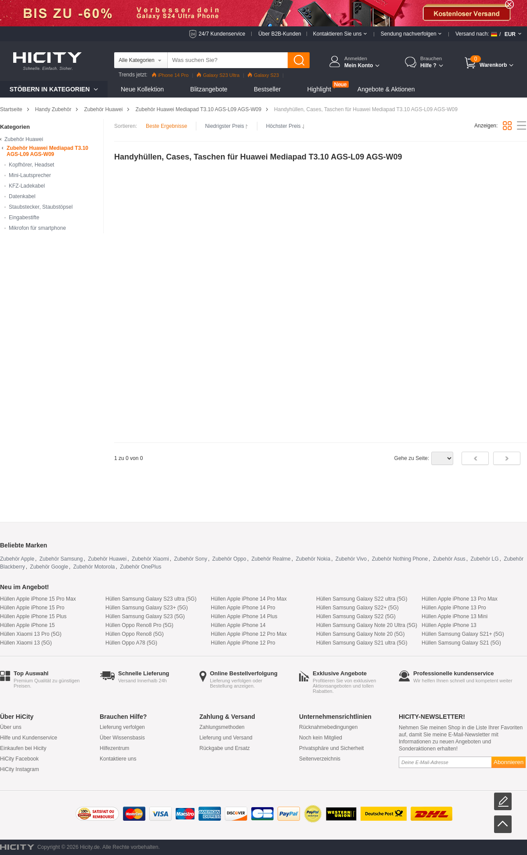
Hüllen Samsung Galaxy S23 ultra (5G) (150, 599)
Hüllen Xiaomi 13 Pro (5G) (30, 634)
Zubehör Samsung (61, 559)
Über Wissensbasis (122, 738)
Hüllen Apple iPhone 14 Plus (244, 616)
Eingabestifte (24, 217)
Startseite (11, 109)
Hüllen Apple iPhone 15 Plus (33, 616)
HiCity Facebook (19, 759)
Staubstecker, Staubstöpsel (40, 207)
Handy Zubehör (53, 109)
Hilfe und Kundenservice (28, 738)
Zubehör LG (485, 559)
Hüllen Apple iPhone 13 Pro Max (460, 599)
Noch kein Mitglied (320, 738)
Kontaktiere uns (118, 759)
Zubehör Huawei (103, 109)
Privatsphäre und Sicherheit (331, 748)
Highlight (319, 89)
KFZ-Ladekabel (27, 186)
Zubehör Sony (190, 559)
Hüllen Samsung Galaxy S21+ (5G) (463, 634)
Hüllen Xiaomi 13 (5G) (26, 643)
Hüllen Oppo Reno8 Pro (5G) (139, 625)
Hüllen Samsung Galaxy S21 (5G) (461, 643)
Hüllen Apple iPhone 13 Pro (454, 608)
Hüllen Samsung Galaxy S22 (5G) (356, 616)
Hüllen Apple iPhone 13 (449, 625)
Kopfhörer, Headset (31, 165)
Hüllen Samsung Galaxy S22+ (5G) (357, 608)
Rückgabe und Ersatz (224, 748)
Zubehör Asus (449, 559)
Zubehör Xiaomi (150, 559)
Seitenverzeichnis (319, 759)
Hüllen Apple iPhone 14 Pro (243, 608)
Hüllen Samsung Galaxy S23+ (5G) (146, 608)
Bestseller (267, 89)
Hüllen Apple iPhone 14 (238, 625)
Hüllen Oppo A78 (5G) (131, 643)
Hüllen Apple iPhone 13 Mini (454, 616)
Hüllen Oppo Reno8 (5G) (134, 634)
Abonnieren (508, 762)
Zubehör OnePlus (140, 567)
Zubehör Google (49, 567)
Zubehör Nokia (313, 559)
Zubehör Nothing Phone (400, 559)
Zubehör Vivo (351, 559)
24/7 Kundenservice (222, 34)
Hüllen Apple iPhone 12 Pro (243, 643)
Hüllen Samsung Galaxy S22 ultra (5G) (361, 599)
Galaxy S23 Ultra (218, 75)
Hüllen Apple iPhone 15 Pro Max (38, 599)
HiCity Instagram (19, 769)
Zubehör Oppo (229, 559)
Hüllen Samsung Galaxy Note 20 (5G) (360, 634)
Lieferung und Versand (226, 738)
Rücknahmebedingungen (328, 727)
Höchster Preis (285, 126)
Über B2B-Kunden (279, 34)
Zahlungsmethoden (222, 727)
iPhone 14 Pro (170, 75)
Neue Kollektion (142, 89)
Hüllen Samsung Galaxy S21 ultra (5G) (361, 643)
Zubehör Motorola (94, 567)
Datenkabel (22, 196)
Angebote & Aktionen (386, 89)
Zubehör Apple (17, 559)
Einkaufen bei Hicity (23, 748)
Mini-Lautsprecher (30, 175)
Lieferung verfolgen (122, 727)
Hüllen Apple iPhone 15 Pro (32, 608)
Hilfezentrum (114, 748)
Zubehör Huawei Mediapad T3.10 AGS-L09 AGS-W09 (198, 109)
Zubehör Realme (270, 559)
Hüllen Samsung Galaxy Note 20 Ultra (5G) (366, 625)
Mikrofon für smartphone (37, 228)
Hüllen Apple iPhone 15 (27, 625)
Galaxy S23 (263, 75)
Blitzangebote (208, 89)
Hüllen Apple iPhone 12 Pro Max (249, 634)
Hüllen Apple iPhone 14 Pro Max (249, 599)
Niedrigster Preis (226, 126)
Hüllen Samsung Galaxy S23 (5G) (145, 616)
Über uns (11, 727)
